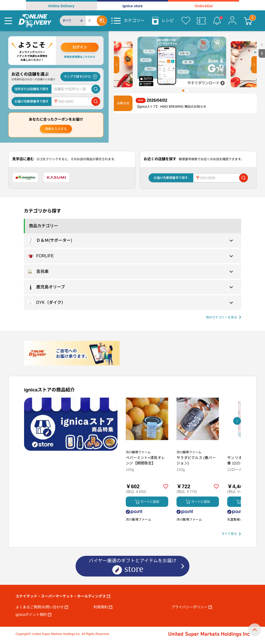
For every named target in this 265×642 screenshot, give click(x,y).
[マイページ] (232, 20)
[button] (116, 64)
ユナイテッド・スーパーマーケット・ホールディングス (63, 596)
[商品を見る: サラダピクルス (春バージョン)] (197, 446)
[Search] (91, 21)
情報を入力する (56, 129)
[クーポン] (201, 20)
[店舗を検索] (95, 89)
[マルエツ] (25, 177)
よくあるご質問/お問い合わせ (42, 607)
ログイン (79, 47)
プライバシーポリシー (191, 607)
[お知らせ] (217, 20)
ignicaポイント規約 (33, 614)
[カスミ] (56, 177)
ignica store (132, 6)
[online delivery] (35, 20)
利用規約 (102, 607)
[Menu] (8, 20)
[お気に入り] (185, 20)
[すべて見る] (231, 534)
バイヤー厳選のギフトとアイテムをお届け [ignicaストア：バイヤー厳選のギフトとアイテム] (132, 566)
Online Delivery (61, 6)
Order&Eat (204, 6)
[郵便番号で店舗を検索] (95, 101)
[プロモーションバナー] (70, 424)
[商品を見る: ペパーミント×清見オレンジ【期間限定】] (147, 446)
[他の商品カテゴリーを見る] (223, 317)
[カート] (248, 20)
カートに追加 (147, 502)
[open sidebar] (262, 45)
